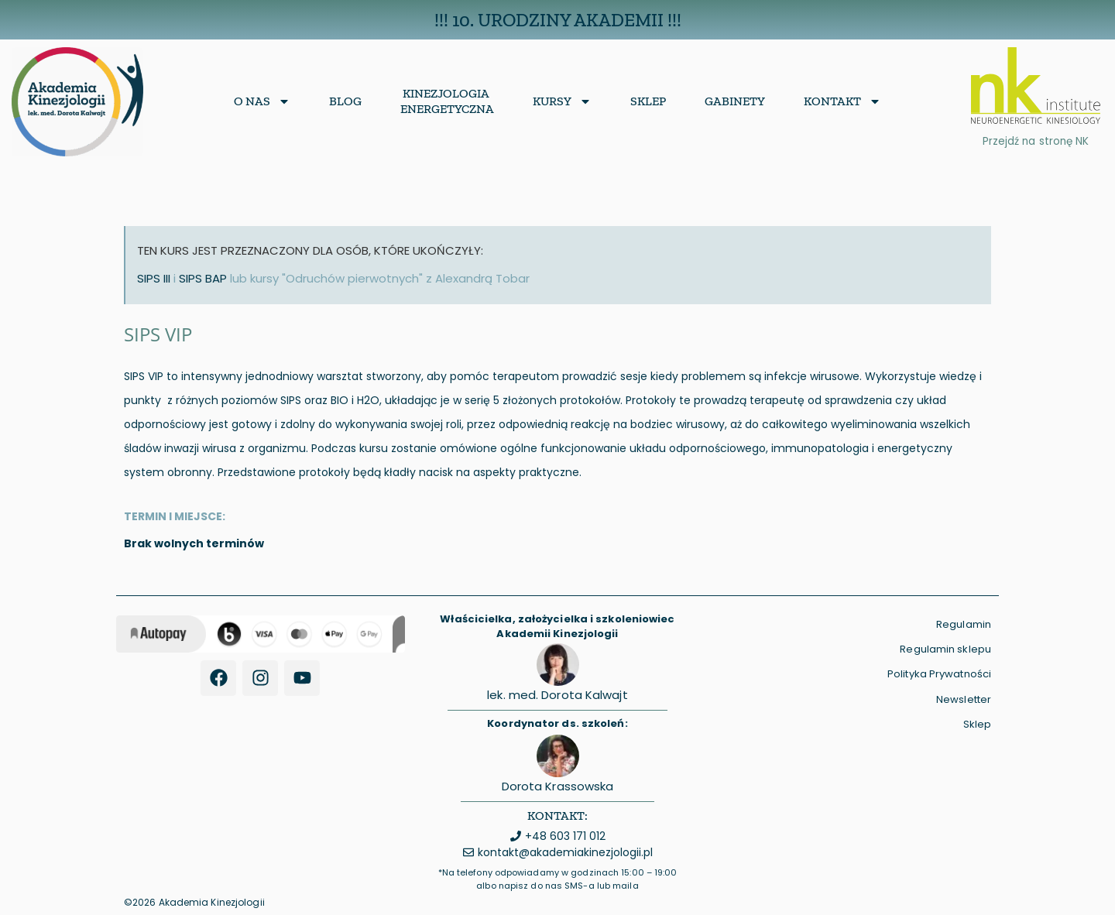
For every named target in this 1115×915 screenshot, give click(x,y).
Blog (345, 101)
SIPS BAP (203, 278)
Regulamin (963, 624)
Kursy (562, 101)
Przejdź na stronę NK (1035, 141)
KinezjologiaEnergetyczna (447, 101)
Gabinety (735, 101)
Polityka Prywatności (939, 674)
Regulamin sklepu (945, 649)
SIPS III (153, 278)
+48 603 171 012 (565, 836)
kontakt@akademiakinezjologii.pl (565, 852)
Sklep (648, 101)
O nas (262, 101)
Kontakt (842, 101)
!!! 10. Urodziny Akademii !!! (557, 20)
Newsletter (963, 699)
